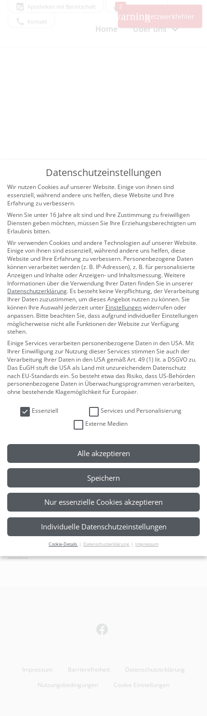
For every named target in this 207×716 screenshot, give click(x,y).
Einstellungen (123, 307)
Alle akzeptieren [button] (104, 453)
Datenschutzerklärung (37, 291)
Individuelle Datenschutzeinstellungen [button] (104, 526)
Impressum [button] (146, 544)
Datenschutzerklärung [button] (106, 544)
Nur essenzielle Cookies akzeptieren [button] (103, 502)
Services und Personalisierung (135, 411)
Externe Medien (101, 424)
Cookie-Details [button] (63, 544)
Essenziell (39, 411)
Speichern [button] (103, 478)
